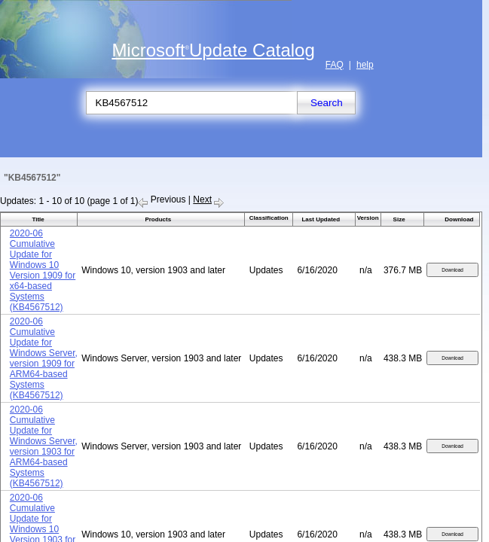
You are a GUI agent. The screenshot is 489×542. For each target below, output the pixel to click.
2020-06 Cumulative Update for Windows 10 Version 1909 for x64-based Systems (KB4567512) (42, 270)
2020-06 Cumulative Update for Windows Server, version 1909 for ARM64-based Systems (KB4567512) (44, 358)
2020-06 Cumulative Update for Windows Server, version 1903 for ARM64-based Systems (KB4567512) (44, 446)
